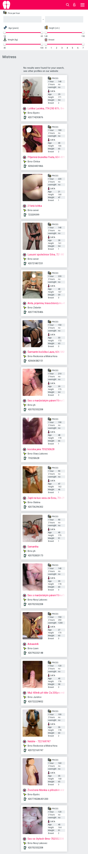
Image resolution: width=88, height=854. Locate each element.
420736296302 (35, 506)
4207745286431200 (38, 798)
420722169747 (35, 750)
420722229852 (35, 701)
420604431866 (35, 166)
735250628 (33, 458)
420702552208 (35, 409)
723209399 (33, 214)
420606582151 (35, 360)
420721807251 (35, 263)
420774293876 (35, 117)
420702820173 (35, 555)
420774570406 (35, 312)
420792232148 (35, 652)
